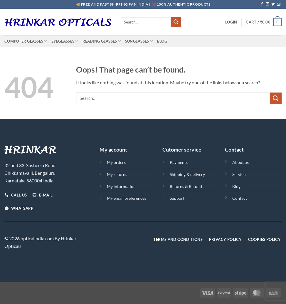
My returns (117, 174)
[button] (231, 22)
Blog (162, 41)
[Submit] (176, 22)
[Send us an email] (278, 4)
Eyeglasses (64, 41)
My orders (116, 162)
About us (240, 162)
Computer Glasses (25, 41)
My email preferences (126, 198)
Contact (239, 198)
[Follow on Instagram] (267, 4)
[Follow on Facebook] (262, 4)
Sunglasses (139, 41)
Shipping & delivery (187, 174)
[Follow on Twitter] (273, 4)
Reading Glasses (102, 41)
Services (239, 174)
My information (121, 186)
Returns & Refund (186, 186)
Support (177, 198)
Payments (179, 162)
